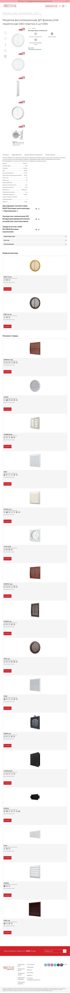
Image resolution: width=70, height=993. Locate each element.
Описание (6, 154)
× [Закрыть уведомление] (66, 1)
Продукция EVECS (21, 974)
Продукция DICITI (21, 969)
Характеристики (17, 154)
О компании (30, 964)
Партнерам (30, 967)
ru (63, 964)
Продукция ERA (21, 965)
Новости (29, 970)
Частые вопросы (50, 154)
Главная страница (7, 13)
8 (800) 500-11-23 (51, 6)
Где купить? (31, 47)
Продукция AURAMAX (21, 978)
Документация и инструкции (33, 154)
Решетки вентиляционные (26, 13)
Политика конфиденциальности (33, 978)
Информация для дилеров (34, 49)
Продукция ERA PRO (21, 982)
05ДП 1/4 (37, 13)
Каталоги (29, 975)
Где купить (30, 972)
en (66, 964)
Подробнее (7, 289)
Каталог (15, 13)
